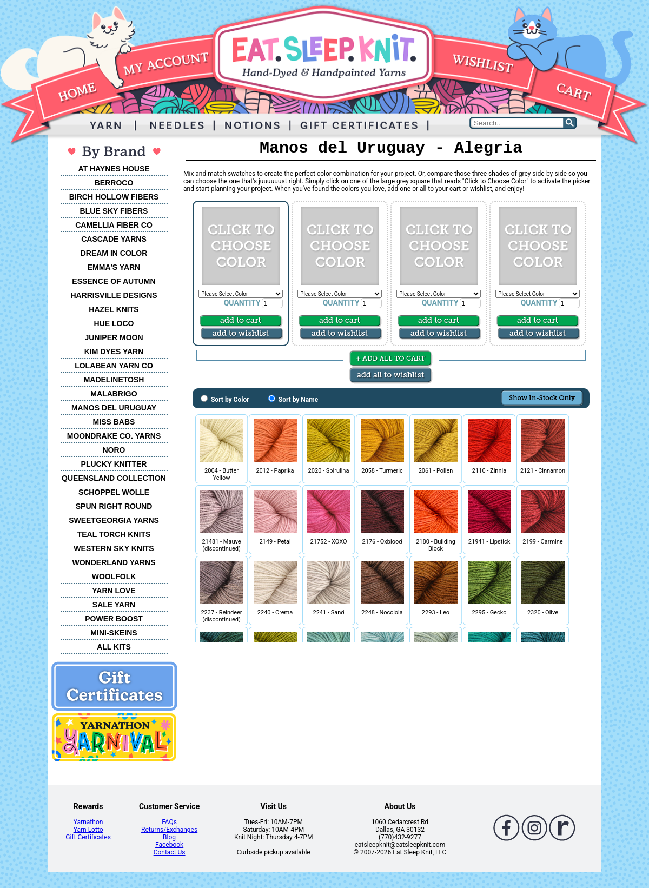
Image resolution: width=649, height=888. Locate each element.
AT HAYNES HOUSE (113, 168)
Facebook (169, 845)
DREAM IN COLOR (114, 253)
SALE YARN (113, 604)
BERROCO (114, 182)
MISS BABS (114, 422)
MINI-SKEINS (113, 632)
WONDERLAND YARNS (113, 562)
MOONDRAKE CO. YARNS (114, 436)
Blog (169, 837)
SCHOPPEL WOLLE (113, 492)
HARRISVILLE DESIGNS (113, 295)
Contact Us (170, 852)
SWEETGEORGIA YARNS (114, 520)
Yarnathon (88, 822)
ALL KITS (114, 646)
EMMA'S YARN (114, 267)
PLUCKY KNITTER (114, 464)
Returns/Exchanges (169, 829)
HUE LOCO (114, 323)
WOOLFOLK (114, 576)
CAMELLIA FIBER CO (114, 225)
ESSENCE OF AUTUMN (113, 281)
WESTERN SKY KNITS (114, 548)
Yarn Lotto (88, 829)
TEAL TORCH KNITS (114, 534)
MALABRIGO (113, 393)
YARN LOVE (113, 590)
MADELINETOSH (114, 379)
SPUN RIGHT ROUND (114, 506)
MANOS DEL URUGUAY (113, 407)
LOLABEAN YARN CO (114, 365)
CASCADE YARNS (114, 239)
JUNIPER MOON (113, 337)
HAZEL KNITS (113, 309)
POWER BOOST (114, 618)
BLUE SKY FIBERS (114, 211)
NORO (114, 450)
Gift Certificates (87, 837)
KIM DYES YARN (114, 351)
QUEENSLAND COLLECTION (114, 478)
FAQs (169, 822)
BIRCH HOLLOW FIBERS (114, 197)
